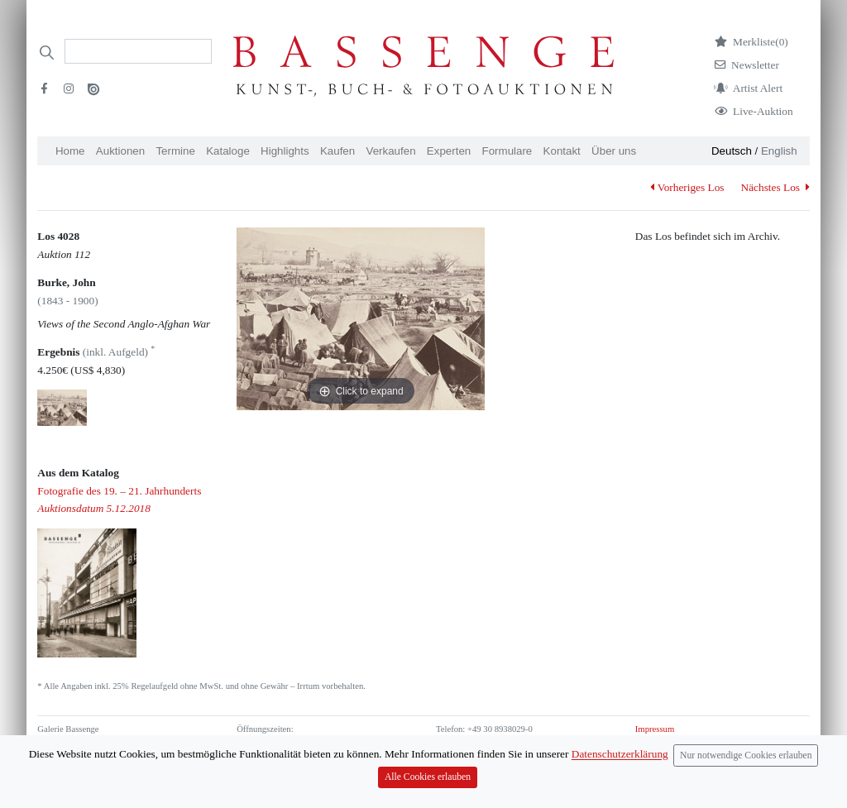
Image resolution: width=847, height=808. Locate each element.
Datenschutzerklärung (674, 743)
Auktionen (120, 151)
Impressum (654, 729)
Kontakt (562, 151)
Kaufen (337, 151)
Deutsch (731, 151)
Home (70, 151)
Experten (449, 151)
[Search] (138, 51)
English (779, 151)
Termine (175, 151)
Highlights (285, 151)
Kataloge (228, 151)
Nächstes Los (775, 187)
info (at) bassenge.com (504, 757)
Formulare (507, 151)
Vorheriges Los (687, 187)
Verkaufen (391, 151)
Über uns (613, 151)
